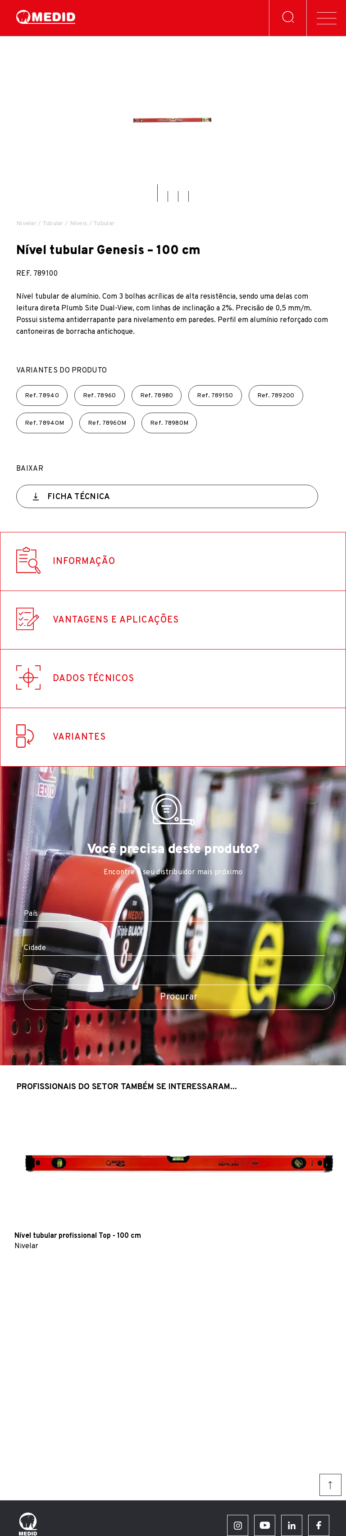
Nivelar (26, 223)
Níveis (79, 223)
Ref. (42, 396)
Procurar (178, 997)
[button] (157, 193)
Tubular (53, 223)
